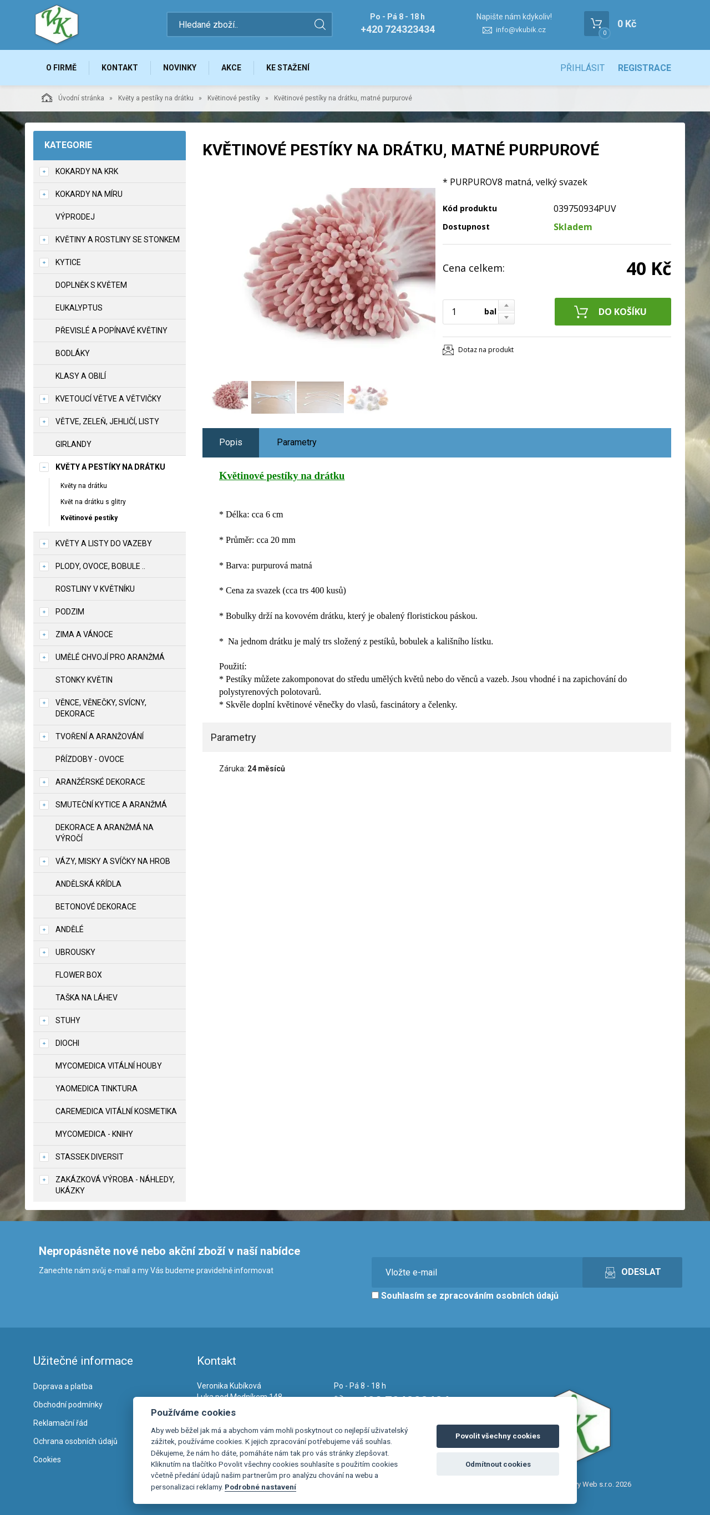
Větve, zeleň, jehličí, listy (107, 421)
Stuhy (67, 1020)
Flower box (78, 974)
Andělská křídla (88, 883)
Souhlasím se (465, 1295)
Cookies (47, 1459)
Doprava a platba (63, 1386)
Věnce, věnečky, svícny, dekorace (100, 708)
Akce (231, 67)
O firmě (61, 67)
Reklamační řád (60, 1423)
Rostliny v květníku (95, 588)
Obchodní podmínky (68, 1404)
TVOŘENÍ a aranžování (99, 736)
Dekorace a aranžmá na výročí (104, 833)
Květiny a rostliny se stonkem (117, 239)
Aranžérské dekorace (100, 781)
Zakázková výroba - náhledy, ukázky (115, 1185)
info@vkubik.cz (521, 30)
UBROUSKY (75, 952)
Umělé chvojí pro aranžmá (110, 657)
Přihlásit (582, 68)
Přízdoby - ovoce (89, 759)
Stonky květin (84, 679)
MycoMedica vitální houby (108, 1065)
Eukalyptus (79, 307)
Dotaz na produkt (486, 349)
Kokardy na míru (89, 194)
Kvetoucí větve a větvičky (108, 398)
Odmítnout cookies (498, 1464)
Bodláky (72, 353)
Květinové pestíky (233, 98)
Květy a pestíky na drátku (156, 98)
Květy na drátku (83, 486)
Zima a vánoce (84, 634)
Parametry (297, 442)
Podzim (69, 611)
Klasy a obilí (80, 376)
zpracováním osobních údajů (499, 1295)
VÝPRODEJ (75, 216)
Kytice (68, 262)
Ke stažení (288, 67)
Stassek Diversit (89, 1156)
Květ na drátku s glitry (93, 502)
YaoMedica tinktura (96, 1088)
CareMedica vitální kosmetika (116, 1111)
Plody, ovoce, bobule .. (100, 566)
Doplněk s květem (91, 285)
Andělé (69, 929)
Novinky (179, 67)
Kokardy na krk (86, 171)
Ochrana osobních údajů (75, 1441)
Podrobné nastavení (260, 1486)
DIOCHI (67, 1043)
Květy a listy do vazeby (103, 543)
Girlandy (73, 444)
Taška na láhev (86, 997)
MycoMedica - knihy (94, 1134)
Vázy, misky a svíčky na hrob (112, 861)
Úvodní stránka (73, 97)
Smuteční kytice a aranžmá (111, 804)
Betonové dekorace (95, 906)
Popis (230, 442)
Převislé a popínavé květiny (111, 330)
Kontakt (120, 67)
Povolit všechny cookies (497, 1436)
